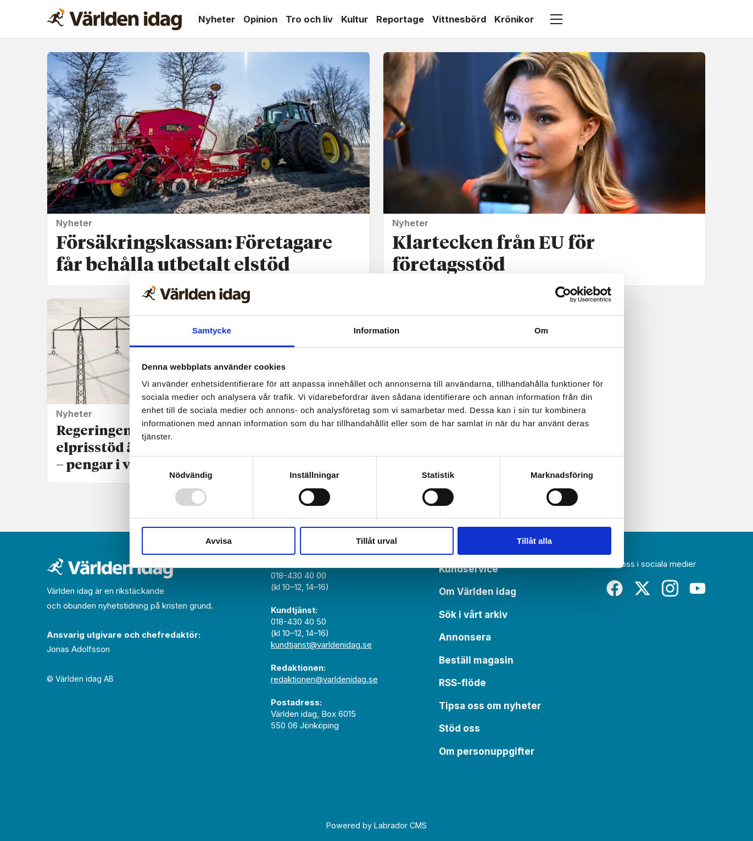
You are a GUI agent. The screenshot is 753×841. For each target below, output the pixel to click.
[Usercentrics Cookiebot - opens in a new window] (563, 294)
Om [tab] (541, 330)
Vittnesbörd (459, 19)
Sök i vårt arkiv (473, 614)
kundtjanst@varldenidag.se (321, 644)
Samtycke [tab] (211, 330)
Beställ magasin (476, 660)
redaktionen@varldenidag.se (324, 679)
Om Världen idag (477, 591)
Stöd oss (459, 728)
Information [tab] (377, 330)
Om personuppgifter (486, 751)
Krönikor (514, 19)
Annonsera (465, 637)
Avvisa (218, 540)
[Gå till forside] (114, 19)
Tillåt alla (534, 540)
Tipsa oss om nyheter (490, 705)
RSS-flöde (462, 682)
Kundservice (468, 569)
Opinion (260, 19)
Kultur (354, 19)
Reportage (400, 19)
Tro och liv (309, 19)
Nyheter (216, 19)
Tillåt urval (376, 540)
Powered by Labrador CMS (376, 825)
